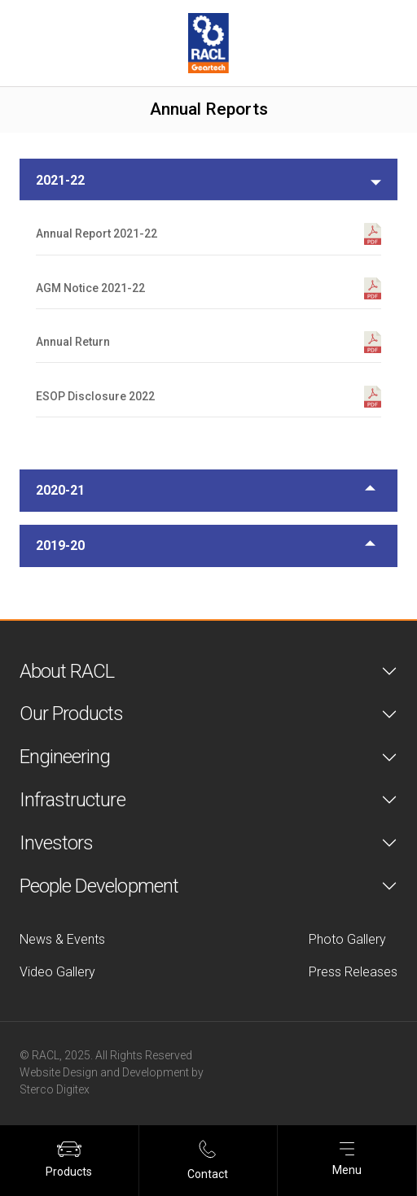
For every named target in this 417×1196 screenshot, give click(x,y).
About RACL (67, 671)
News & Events (62, 939)
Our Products (71, 713)
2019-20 (60, 545)
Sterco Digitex (55, 1089)
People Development (99, 886)
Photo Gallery (347, 939)
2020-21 (60, 490)
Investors (56, 843)
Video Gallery (57, 972)
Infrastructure (72, 799)
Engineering (65, 756)
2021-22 (60, 180)
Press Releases (353, 972)
